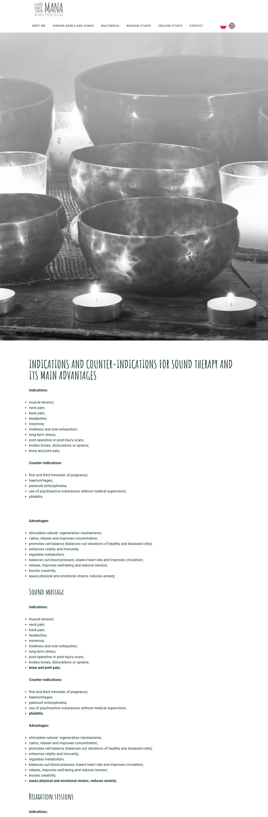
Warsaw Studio (138, 25)
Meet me (38, 25)
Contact (196, 25)
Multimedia (110, 25)
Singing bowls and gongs (73, 25)
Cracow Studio (170, 25)
